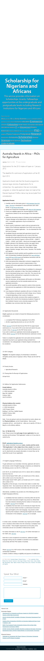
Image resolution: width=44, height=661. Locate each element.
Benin (4, 567)
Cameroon (19, 567)
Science (35, 140)
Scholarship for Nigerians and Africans (22, 87)
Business (23, 121)
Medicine (16, 133)
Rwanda (29, 569)
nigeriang (5, 164)
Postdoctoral (16, 136)
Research (36, 136)
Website (25, 591)
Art (11, 121)
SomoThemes (24, 659)
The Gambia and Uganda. (17, 570)
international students (8, 130)
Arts (14, 121)
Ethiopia (31, 567)
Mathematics (5, 133)
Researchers (5, 140)
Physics (9, 136)
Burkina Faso (9, 567)
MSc (21, 133)
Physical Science (24, 565)
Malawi (8, 569)
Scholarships (25, 139)
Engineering (36, 124)
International (39, 127)
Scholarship (13, 140)
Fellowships (12, 127)
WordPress (31, 659)
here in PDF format (17, 261)
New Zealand (25, 133)
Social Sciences (15, 143)
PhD (36, 132)
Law (18, 130)
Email (24, 587)
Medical (12, 133)
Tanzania (8, 570)
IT (16, 130)
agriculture (7, 121)
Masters (34, 130)
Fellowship (4, 127)
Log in (36, 659)
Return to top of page (21, 657)
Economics (18, 124)
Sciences (5, 143)
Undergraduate (8, 146)
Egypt (27, 567)
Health (20, 127)
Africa (3, 121)
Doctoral (13, 124)
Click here (13, 510)
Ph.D (33, 133)
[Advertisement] (22, 13)
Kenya (39, 567)
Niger (21, 569)
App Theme (16, 659)
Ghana (35, 567)
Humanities (31, 127)
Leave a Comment (23, 164)
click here (9, 330)
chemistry (29, 121)
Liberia (4, 569)
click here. (23, 538)
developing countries (5, 124)
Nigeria (29, 133)
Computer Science (37, 121)
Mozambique (16, 569)
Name (24, 584)
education (26, 124)
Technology (26, 143)
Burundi (15, 567)
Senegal (33, 569)
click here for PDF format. (21, 210)
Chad (24, 567)
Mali (11, 569)
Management (25, 130)
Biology (17, 121)
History (25, 127)
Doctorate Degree (15, 565)
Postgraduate (25, 136)
